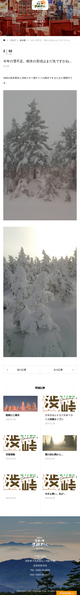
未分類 (6, 66)
